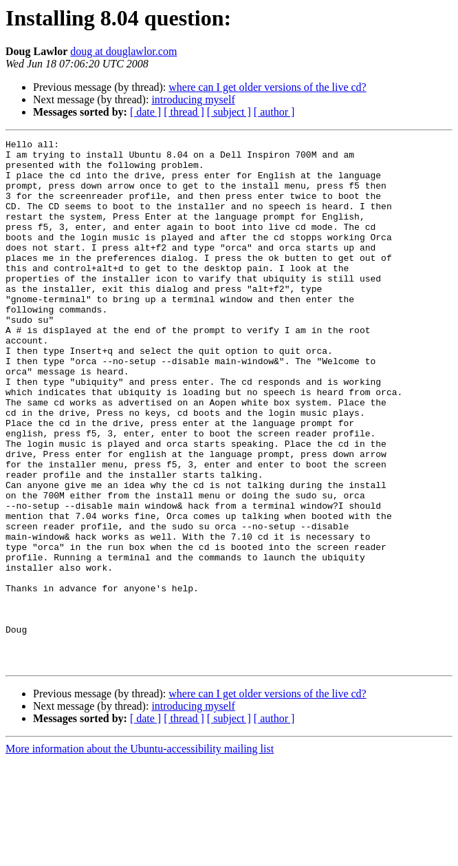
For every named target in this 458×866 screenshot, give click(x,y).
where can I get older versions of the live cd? (267, 87)
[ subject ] (229, 112)
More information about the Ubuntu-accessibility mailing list (140, 854)
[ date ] (145, 112)
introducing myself (193, 99)
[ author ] (274, 112)
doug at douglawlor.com (123, 51)
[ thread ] (184, 112)
